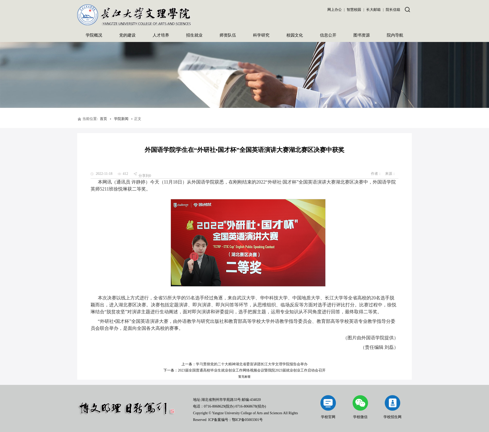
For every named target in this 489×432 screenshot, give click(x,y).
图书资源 (361, 35)
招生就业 (194, 35)
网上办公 (334, 10)
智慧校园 (354, 10)
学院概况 (94, 35)
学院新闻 (121, 119)
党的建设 (127, 35)
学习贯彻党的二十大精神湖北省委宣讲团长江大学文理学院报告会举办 (252, 364)
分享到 (143, 176)
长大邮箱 (373, 10)
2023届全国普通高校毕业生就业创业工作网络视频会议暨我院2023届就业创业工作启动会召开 (252, 370)
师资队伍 (228, 35)
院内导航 (395, 35)
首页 (103, 119)
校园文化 (294, 35)
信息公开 (328, 35)
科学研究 (261, 35)
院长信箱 (393, 10)
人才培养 (161, 35)
